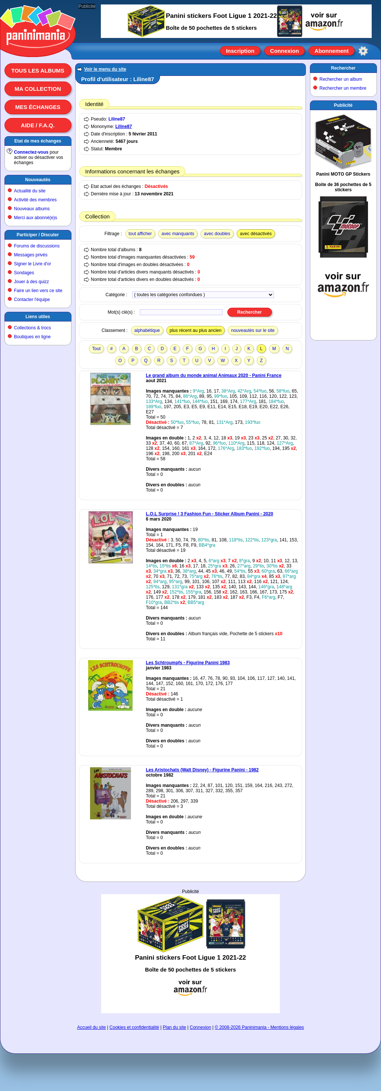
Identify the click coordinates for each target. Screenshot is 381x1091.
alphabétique (147, 330)
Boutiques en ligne (32, 336)
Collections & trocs (32, 327)
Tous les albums (37, 70)
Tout (96, 348)
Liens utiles (37, 316)
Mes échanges (38, 107)
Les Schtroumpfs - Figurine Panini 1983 (188, 662)
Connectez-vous (31, 152)
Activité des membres (35, 199)
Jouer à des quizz (31, 281)
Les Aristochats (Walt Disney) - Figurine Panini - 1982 (202, 769)
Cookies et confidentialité (134, 1027)
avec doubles (217, 233)
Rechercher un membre (343, 88)
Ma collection (38, 89)
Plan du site (174, 1027)
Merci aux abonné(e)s (35, 217)
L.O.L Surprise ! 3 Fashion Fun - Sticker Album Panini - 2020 (209, 513)
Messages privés (31, 254)
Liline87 (116, 119)
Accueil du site (91, 1027)
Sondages (24, 272)
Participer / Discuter (38, 234)
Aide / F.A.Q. (38, 125)
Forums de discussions (37, 246)
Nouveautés (37, 179)
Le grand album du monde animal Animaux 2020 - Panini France (213, 375)
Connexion (284, 51)
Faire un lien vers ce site (38, 290)
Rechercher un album (341, 79)
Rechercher (343, 68)
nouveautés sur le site (253, 330)
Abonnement (331, 51)
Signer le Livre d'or (32, 263)
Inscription (240, 51)
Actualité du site (30, 190)
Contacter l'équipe (32, 299)
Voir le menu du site (105, 69)
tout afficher (140, 233)
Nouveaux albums (32, 208)
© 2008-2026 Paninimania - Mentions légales (259, 1027)
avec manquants (177, 233)
